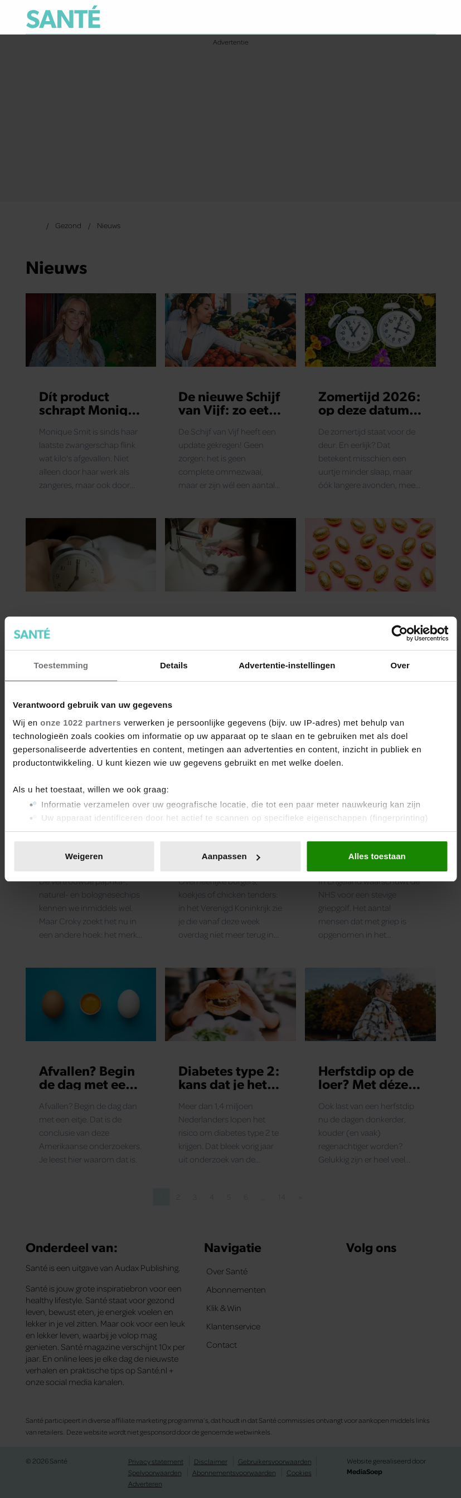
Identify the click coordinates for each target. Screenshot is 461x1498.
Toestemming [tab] (61, 665)
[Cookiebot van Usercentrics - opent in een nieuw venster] (399, 633)
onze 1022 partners (80, 722)
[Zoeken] (427, 19)
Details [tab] (174, 665)
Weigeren (84, 856)
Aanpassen (231, 856)
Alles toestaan (377, 856)
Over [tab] (400, 665)
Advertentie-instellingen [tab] (287, 665)
